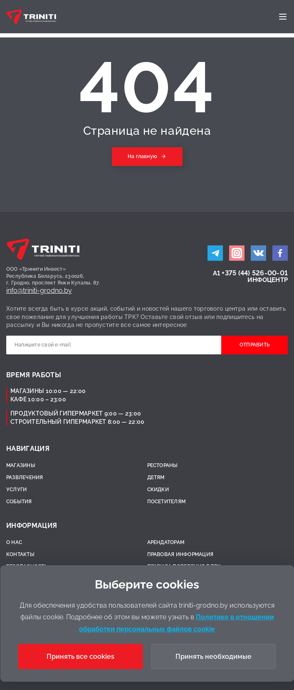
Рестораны (162, 465)
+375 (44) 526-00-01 (255, 273)
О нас (14, 542)
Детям (156, 477)
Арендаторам (166, 542)
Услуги (16, 489)
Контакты (20, 554)
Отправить (254, 345)
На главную (142, 156)
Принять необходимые (213, 656)
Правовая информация (180, 554)
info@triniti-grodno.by (39, 290)
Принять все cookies (80, 656)
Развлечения (24, 477)
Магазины (20, 465)
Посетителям (166, 502)
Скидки (158, 489)
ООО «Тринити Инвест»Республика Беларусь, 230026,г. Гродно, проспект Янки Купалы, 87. (53, 276)
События (19, 502)
